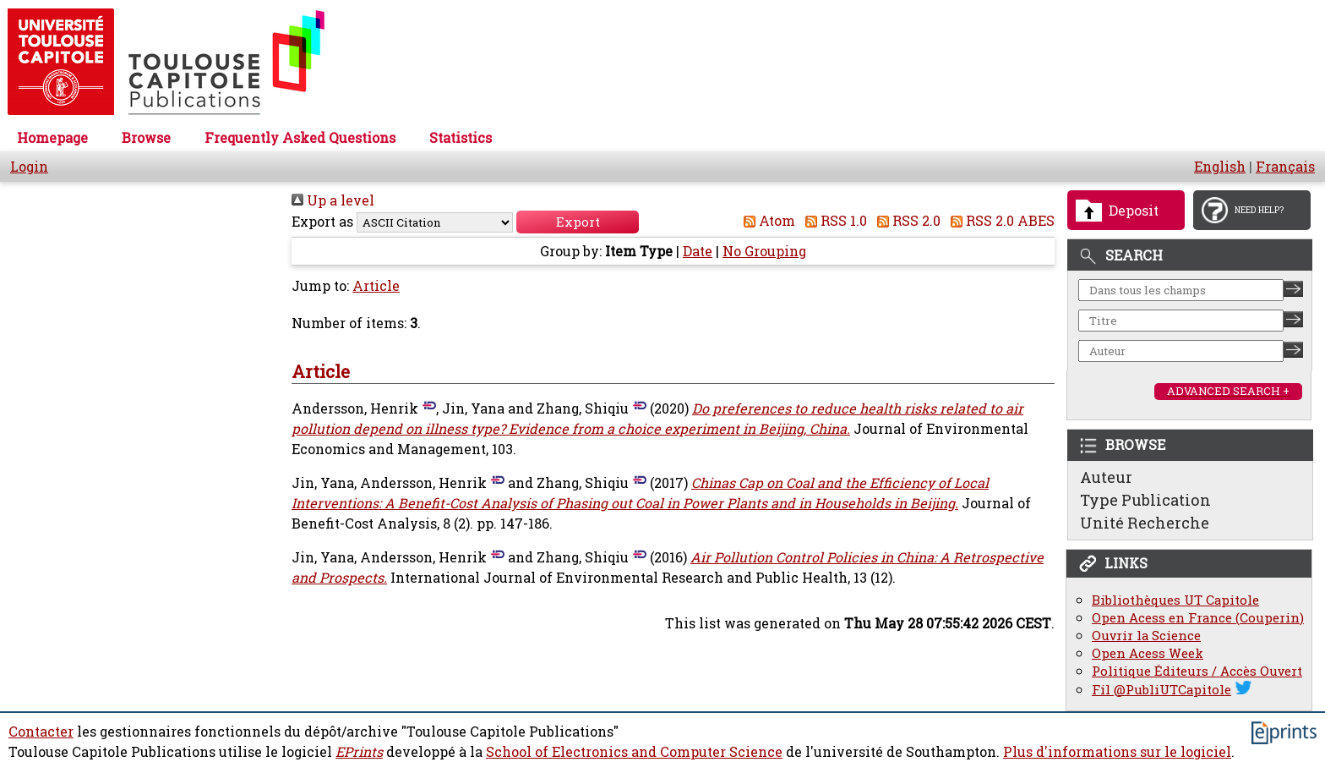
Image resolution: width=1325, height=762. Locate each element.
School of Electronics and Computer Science (634, 752)
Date (697, 251)
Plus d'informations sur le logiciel (1117, 752)
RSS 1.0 (833, 220)
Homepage (52, 138)
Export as (322, 221)
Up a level (333, 200)
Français (1285, 166)
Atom (766, 220)
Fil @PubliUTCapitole (1161, 690)
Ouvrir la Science (1146, 635)
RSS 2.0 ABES (999, 220)
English (1220, 166)
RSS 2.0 (905, 220)
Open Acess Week (1147, 653)
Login (29, 166)
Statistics (460, 138)
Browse (146, 138)
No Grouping (764, 251)
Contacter (41, 731)
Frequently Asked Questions (299, 138)
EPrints (359, 752)
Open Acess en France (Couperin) (1198, 618)
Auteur (1106, 477)
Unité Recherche (1144, 523)
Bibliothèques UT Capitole (1175, 600)
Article (376, 286)
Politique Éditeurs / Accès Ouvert (1197, 671)
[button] (577, 222)
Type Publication (1145, 500)
